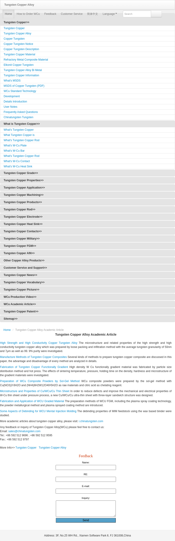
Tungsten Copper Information (21, 75)
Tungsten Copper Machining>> (24, 194)
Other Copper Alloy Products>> (24, 260)
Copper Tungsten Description (21, 49)
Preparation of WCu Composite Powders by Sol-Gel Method (40, 381)
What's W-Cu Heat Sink (18, 166)
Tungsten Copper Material (19, 54)
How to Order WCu (28, 13)
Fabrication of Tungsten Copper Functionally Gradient (34, 367)
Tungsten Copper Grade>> (21, 173)
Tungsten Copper (14, 28)
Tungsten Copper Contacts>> (23, 231)
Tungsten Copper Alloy (17, 33)
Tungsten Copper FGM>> (20, 246)
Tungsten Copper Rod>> (19, 209)
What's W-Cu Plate (15, 145)
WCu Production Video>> (20, 297)
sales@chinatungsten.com (24, 431)
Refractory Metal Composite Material (26, 59)
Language (110, 13)
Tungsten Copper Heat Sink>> (23, 224)
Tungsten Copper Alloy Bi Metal (23, 70)
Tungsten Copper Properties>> (24, 180)
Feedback (50, 13)
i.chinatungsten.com (91, 421)
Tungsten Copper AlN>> (19, 253)
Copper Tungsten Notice (18, 44)
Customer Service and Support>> (25, 267)
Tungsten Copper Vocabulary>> (24, 282)
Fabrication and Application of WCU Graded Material (32, 401)
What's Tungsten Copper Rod (21, 140)
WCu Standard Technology (20, 91)
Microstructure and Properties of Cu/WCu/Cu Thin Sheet (34, 391)
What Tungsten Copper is (19, 135)
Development (12, 96)
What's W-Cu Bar (14, 150)
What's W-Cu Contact (17, 161)
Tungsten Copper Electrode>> (23, 216)
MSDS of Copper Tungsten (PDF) (24, 85)
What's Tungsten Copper (19, 129)
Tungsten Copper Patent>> (21, 311)
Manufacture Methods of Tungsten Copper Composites (33, 357)
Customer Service (71, 13)
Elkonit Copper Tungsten (18, 64)
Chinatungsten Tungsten (18, 117)
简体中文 (92, 13)
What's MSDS (12, 80)
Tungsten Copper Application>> (24, 187)
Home (8, 13)
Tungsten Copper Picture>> (21, 289)
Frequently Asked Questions (21, 112)
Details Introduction (15, 101)
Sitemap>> (11, 318)
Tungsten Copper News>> (20, 275)
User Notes (10, 106)
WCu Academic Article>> (20, 304)
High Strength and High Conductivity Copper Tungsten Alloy (38, 343)
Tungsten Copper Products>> (23, 202)
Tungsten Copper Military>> (22, 238)
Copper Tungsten (14, 38)
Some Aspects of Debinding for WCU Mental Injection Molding (38, 411)
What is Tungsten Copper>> (22, 123)
